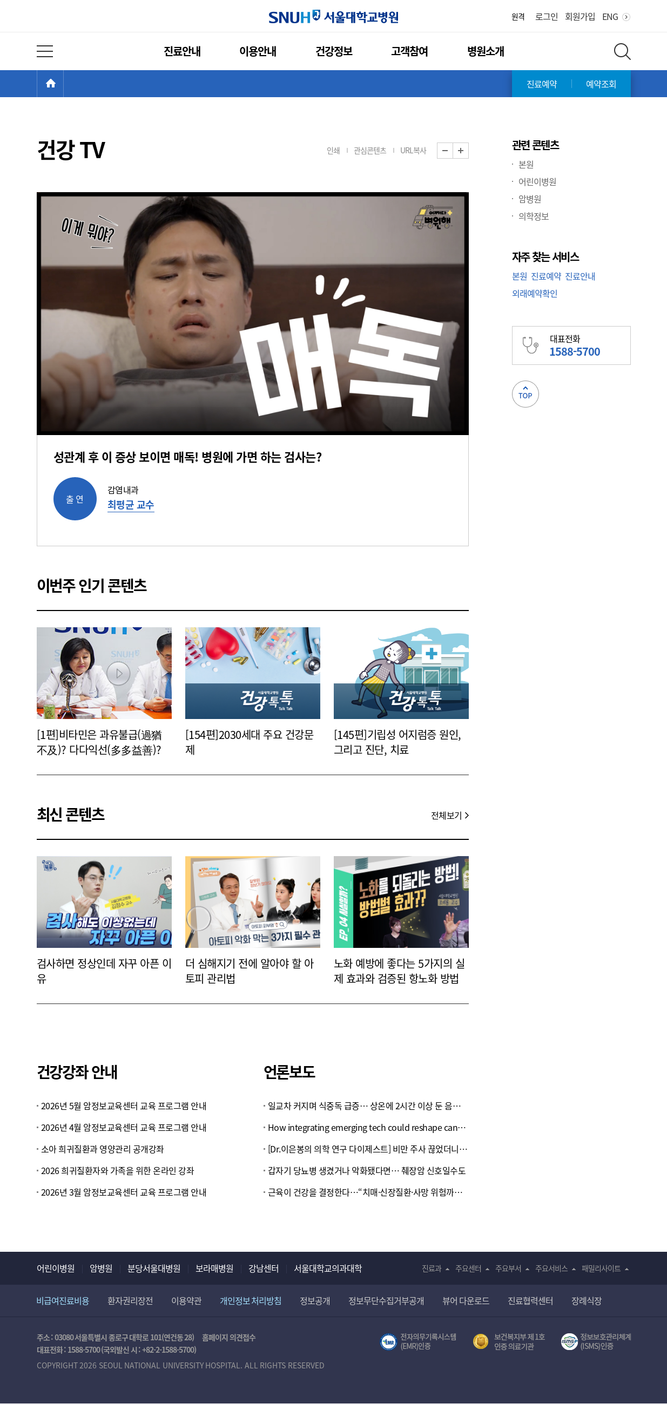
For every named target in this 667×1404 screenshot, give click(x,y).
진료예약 (542, 83)
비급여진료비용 (62, 1300)
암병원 (529, 198)
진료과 (431, 1268)
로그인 (546, 16)
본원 (526, 164)
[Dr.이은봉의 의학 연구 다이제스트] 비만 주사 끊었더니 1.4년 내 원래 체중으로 (368, 1148)
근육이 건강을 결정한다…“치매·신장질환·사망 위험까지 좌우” (368, 1191)
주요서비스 (551, 1268)
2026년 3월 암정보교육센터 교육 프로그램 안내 (124, 1191)
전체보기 (446, 815)
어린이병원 (537, 181)
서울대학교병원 (333, 16)
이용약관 (186, 1300)
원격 (517, 16)
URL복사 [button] (413, 150)
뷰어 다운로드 (465, 1300)
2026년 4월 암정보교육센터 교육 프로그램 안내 (124, 1127)
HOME (63, 83)
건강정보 (333, 51)
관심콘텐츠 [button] (370, 150)
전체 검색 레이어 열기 (622, 51)
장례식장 (586, 1300)
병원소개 (485, 51)
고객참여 (409, 51)
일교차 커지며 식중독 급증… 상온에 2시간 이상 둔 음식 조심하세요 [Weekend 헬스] (368, 1105)
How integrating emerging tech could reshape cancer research (368, 1127)
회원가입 (580, 16)
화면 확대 (468, 151)
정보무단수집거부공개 (386, 1300)
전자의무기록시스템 (418, 1342)
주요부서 (508, 1268)
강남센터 (263, 1267)
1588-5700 (84, 1349)
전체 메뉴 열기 (45, 51)
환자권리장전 (130, 1300)
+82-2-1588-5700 (168, 1349)
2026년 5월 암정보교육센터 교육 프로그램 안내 (124, 1105)
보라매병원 (214, 1267)
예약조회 (601, 83)
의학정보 (533, 215)
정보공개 (315, 1300)
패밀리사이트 (601, 1268)
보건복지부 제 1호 (509, 1342)
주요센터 (468, 1268)
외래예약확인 (534, 293)
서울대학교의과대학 (328, 1267)
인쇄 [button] (333, 150)
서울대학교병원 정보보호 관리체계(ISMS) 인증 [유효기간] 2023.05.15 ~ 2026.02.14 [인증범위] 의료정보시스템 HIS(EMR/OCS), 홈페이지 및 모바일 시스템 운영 (596, 1342)
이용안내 (257, 51)
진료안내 (182, 51)
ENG (610, 16)
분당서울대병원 (153, 1267)
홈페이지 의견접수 (228, 1337)
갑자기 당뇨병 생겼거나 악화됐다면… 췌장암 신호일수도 (367, 1170)
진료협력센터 (530, 1300)
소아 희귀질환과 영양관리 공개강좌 (102, 1148)
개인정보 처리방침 (251, 1300)
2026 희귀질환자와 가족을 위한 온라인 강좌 (117, 1170)
